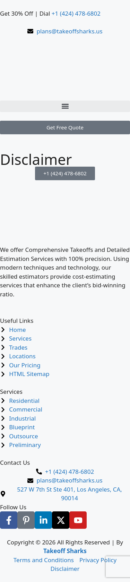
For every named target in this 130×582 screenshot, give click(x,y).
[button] (65, 106)
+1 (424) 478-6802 (76, 13)
